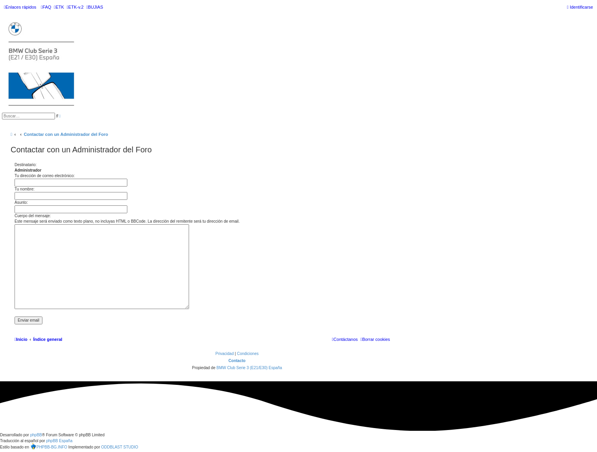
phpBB (36, 435)
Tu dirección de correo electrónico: (45, 176)
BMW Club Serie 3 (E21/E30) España (249, 368)
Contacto (236, 361)
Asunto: (21, 202)
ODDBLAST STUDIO (119, 447)
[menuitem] (46, 7)
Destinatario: (26, 165)
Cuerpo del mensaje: (33, 216)
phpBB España (59, 441)
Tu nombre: (25, 189)
